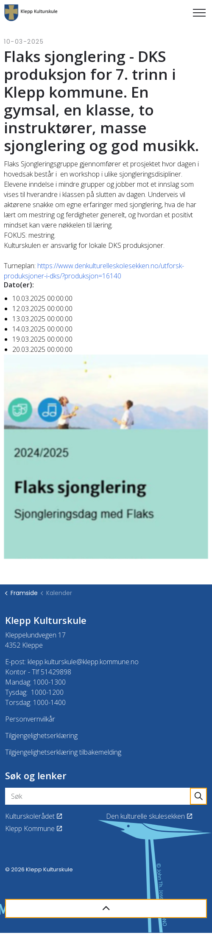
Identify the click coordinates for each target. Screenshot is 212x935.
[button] (198, 796)
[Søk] (106, 796)
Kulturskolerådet (33, 816)
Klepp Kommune (33, 828)
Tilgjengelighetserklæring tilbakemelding (63, 752)
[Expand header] (199, 12)
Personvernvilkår (30, 719)
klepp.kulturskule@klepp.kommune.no (83, 661)
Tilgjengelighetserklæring (41, 735)
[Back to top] (106, 908)
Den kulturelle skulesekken (149, 816)
